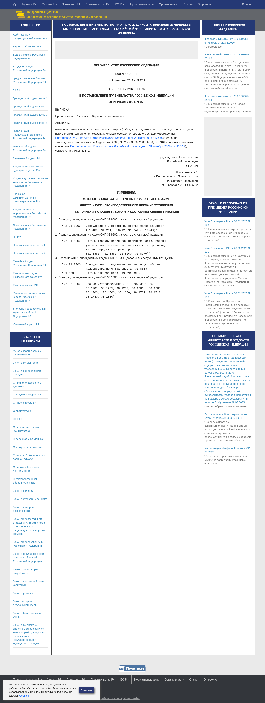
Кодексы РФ (29, 4)
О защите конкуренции (27, 394)
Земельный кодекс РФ (26, 158)
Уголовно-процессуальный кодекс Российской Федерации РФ (29, 312)
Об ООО (18, 418)
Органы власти (168, 4)
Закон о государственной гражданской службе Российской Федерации (28, 557)
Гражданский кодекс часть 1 (30, 98)
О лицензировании (24, 402)
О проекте (204, 4)
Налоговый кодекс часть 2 (29, 253)
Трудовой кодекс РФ (25, 284)
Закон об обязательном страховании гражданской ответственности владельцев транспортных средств (29, 526)
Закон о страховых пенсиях (30, 498)
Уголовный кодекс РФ (26, 324)
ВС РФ (119, 4)
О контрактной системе (27, 447)
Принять (86, 690)
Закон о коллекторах (25, 362)
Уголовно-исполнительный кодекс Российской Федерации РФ (29, 297)
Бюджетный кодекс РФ (27, 46)
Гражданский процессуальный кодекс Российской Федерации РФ (29, 134)
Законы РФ (49, 4)
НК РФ (17, 236)
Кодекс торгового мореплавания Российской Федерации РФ (29, 213)
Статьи (188, 4)
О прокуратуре (22, 410)
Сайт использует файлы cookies (120, 698)
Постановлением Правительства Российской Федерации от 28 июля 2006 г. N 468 (109, 137)
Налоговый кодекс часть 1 (29, 244)
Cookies (24, 695)
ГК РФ (16, 90)
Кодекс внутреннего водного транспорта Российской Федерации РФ (30, 182)
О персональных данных (28, 438)
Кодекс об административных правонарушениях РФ (26, 197)
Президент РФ (71, 4)
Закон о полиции (23, 490)
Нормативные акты (141, 4)
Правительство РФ (98, 4)
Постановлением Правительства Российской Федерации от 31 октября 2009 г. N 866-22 (127, 146)
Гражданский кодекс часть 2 (30, 106)
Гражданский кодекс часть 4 (30, 122)
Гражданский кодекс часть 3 (30, 114)
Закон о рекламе (23, 593)
